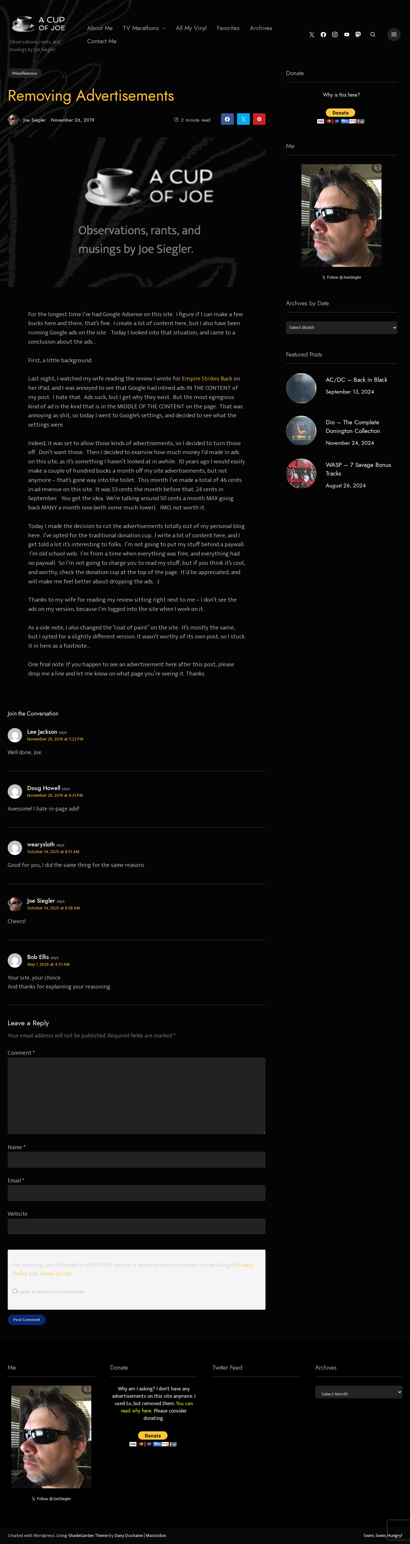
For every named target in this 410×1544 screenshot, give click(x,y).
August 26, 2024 (346, 486)
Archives (261, 28)
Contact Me (102, 41)
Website (18, 1214)
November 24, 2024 (350, 443)
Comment (21, 1053)
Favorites (228, 28)
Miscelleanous (24, 73)
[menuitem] (100, 28)
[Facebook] (323, 34)
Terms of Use (55, 1274)
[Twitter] (312, 34)
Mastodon (156, 1536)
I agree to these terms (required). (48, 1291)
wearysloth (41, 844)
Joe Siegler (27, 119)
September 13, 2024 (350, 392)
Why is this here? (341, 95)
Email (16, 1181)
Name (17, 1147)
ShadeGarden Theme (88, 1536)
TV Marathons (141, 28)
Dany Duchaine (129, 1536)
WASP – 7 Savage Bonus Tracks (358, 469)
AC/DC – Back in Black (356, 379)
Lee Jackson (42, 732)
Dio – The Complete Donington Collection (353, 426)
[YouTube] (346, 34)
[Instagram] (335, 34)
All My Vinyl (191, 28)
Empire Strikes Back (207, 378)
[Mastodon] (358, 34)
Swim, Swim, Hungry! (383, 1536)
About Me (100, 28)
